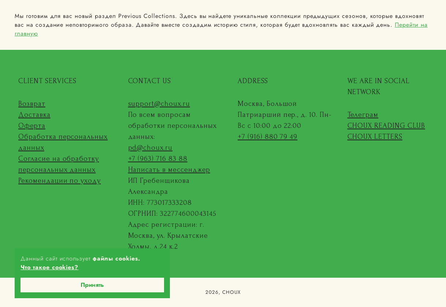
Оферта (31, 126)
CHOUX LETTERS (374, 137)
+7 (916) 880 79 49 (267, 137)
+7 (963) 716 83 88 (157, 159)
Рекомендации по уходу (59, 181)
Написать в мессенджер (169, 170)
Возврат (31, 104)
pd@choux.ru (150, 148)
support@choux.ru (159, 104)
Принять (92, 285)
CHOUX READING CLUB (386, 126)
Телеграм (363, 115)
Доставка (34, 115)
